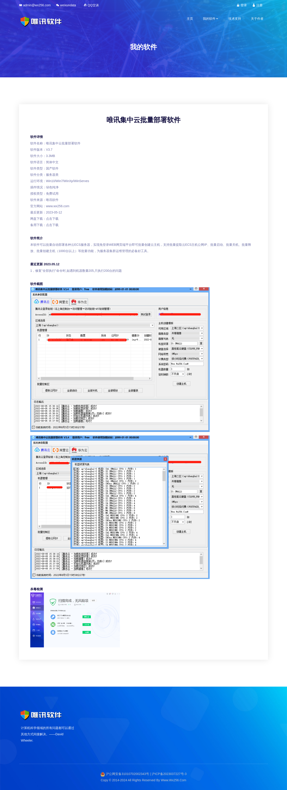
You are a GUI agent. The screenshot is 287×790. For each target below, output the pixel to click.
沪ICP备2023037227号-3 (169, 774)
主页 (190, 18)
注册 (257, 5)
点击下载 (52, 218)
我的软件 (211, 18)
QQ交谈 (91, 5)
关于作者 (257, 18)
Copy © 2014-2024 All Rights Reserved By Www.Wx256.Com (143, 780)
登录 (242, 5)
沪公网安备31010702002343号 (127, 774)
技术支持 (234, 18)
